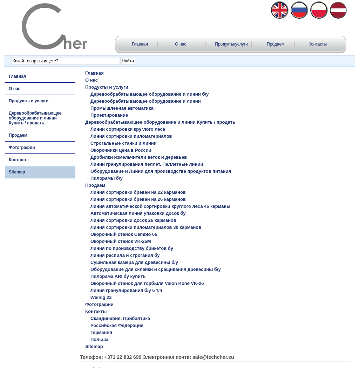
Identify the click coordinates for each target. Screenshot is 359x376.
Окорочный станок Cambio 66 (123, 234)
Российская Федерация (116, 325)
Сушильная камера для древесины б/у (134, 262)
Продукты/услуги (231, 44)
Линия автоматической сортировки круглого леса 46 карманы (160, 206)
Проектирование (109, 115)
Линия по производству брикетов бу (131, 248)
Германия (101, 332)
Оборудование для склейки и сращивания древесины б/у (155, 269)
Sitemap (17, 172)
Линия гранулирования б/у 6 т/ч (126, 290)
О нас (180, 44)
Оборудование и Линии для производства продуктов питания (160, 171)
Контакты (318, 44)
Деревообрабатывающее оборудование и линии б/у (149, 94)
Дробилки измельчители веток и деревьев (138, 157)
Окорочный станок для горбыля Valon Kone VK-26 (147, 283)
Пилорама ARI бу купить (117, 276)
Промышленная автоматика (122, 108)
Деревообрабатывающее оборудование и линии (145, 101)
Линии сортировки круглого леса (127, 129)
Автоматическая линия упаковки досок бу (137, 213)
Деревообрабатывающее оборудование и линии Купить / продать (35, 118)
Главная (140, 44)
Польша (99, 339)
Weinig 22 (100, 297)
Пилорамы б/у (106, 178)
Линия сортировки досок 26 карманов (133, 220)
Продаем (275, 44)
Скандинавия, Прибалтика (120, 318)
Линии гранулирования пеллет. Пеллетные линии (146, 164)
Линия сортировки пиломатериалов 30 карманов (145, 227)
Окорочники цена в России (120, 150)
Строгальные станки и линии (123, 143)
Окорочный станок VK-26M (120, 241)
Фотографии (22, 147)
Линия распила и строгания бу (125, 255)
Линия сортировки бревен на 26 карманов (138, 199)
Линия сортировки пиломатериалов (131, 136)
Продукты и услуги (28, 100)
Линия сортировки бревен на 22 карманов (138, 192)
